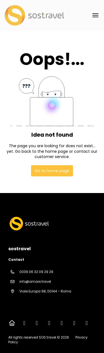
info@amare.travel (35, 281)
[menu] (95, 15)
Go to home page (52, 171)
